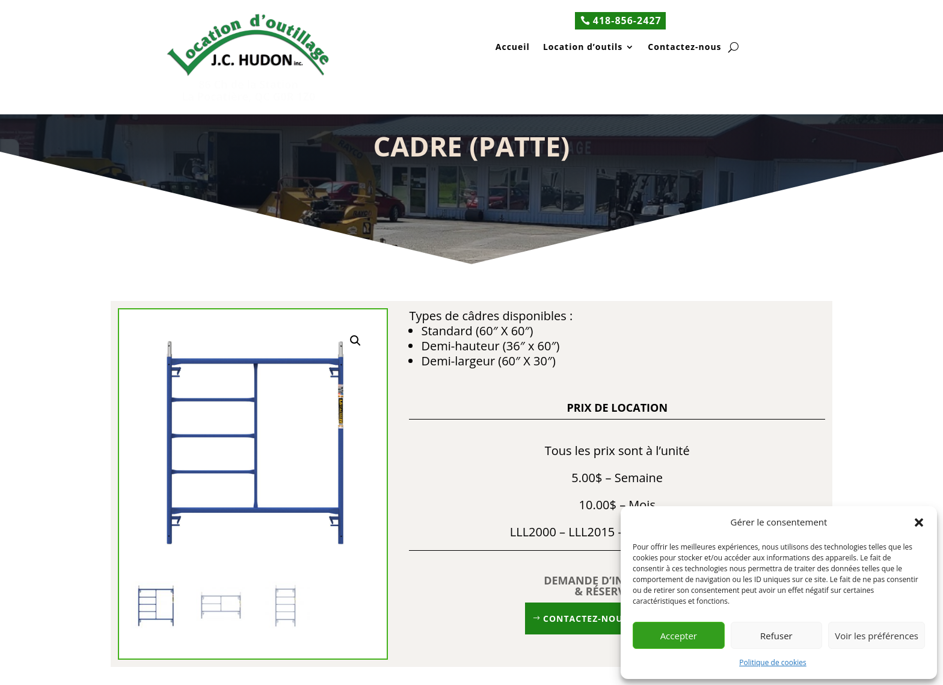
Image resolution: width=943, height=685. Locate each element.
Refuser (776, 636)
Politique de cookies (772, 662)
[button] (919, 522)
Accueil (513, 47)
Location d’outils (582, 47)
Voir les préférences (876, 636)
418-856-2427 (627, 20)
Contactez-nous (684, 47)
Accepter (678, 636)
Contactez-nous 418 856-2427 (617, 618)
